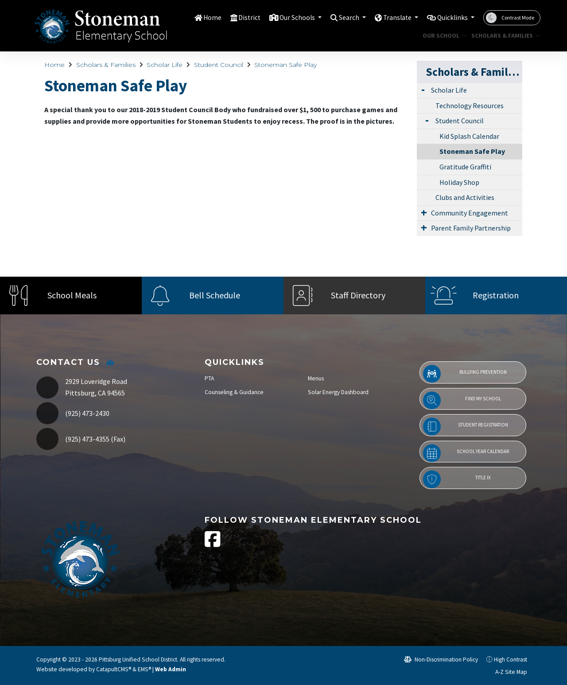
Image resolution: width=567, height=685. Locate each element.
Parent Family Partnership (471, 227)
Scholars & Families (502, 35)
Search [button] (340, 17)
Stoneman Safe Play (285, 65)
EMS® (144, 669)
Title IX (456, 479)
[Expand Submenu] (423, 89)
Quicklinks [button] (450, 17)
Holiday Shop (459, 182)
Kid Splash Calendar (469, 136)
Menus (316, 378)
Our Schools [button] (284, 17)
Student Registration (465, 426)
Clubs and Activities (464, 197)
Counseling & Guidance (234, 392)
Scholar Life (165, 65)
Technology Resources (469, 105)
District (233, 17)
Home (194, 17)
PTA (209, 378)
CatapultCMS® (113, 669)
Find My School (462, 400)
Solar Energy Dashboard (338, 392)
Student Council (218, 65)
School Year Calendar (466, 453)
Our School (442, 35)
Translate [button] (391, 17)
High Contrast (510, 659)
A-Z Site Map (506, 672)
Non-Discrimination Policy (441, 659)
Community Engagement (469, 212)
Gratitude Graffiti (465, 166)
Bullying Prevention (464, 374)
